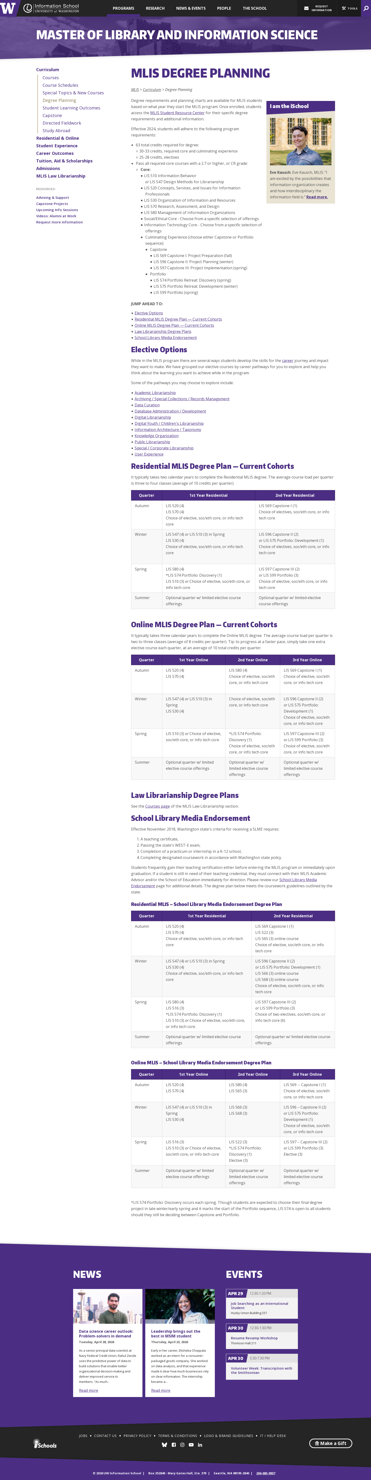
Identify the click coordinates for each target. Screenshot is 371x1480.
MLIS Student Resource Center (177, 112)
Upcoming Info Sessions (57, 209)
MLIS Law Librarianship (60, 176)
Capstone (52, 115)
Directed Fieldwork (62, 123)
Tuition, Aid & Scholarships (64, 161)
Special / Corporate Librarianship (164, 448)
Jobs (83, 1435)
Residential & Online (57, 138)
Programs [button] (123, 8)
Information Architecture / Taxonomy (168, 429)
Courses (51, 77)
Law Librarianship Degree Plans (163, 331)
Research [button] (155, 8)
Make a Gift (330, 1443)
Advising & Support (52, 197)
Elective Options (149, 313)
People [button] (224, 8)
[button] (349, 8)
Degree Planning (59, 100)
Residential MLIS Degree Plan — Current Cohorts (178, 319)
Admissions (48, 168)
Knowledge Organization (157, 435)
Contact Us (105, 1435)
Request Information (318, 8)
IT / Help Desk (273, 1435)
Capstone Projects (52, 203)
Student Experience (57, 145)
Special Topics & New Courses (73, 93)
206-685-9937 (265, 1473)
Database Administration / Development (170, 411)
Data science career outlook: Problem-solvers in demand (106, 1334)
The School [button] (255, 8)
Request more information (59, 222)
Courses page (157, 806)
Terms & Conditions (177, 1435)
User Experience (149, 454)
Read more (88, 1390)
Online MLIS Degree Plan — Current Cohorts (174, 325)
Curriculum (47, 69)
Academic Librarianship (155, 392)
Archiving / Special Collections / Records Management (182, 398)
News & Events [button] (191, 8)
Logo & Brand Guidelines (228, 1435)
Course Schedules (60, 85)
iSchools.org (45, 1443)
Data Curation (147, 405)
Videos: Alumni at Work (56, 215)
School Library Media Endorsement (166, 337)
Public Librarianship (152, 441)
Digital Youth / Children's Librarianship (169, 423)
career (287, 360)
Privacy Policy (137, 1435)
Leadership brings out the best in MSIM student (175, 1334)
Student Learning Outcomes (71, 108)
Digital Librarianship (153, 417)
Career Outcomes (55, 153)
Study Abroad (56, 130)
